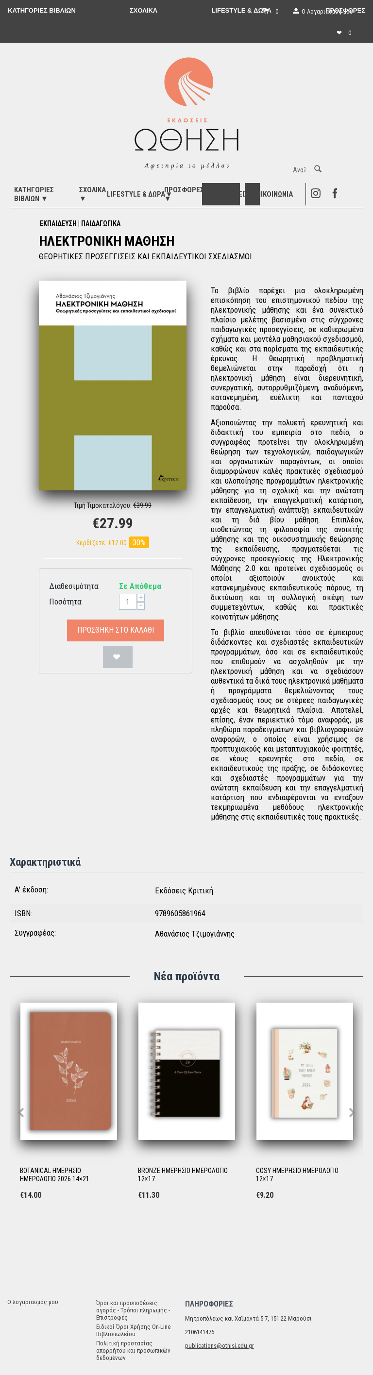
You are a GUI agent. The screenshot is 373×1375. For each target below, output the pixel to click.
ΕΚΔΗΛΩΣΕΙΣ (229, 194)
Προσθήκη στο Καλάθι (115, 630)
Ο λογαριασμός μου (32, 1302)
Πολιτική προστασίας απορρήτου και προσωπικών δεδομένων (133, 1350)
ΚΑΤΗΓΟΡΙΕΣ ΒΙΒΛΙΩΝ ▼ (34, 194)
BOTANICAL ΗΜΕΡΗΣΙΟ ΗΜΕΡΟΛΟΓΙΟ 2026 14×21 (54, 1175)
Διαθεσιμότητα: (74, 586)
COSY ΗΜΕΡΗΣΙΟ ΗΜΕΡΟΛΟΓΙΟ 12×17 (297, 1175)
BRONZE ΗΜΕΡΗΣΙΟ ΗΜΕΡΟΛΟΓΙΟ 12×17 (183, 1175)
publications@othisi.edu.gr (219, 1345)
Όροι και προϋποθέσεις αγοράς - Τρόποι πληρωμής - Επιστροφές (133, 1310)
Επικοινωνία (273, 194)
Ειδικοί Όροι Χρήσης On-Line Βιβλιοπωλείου (133, 1330)
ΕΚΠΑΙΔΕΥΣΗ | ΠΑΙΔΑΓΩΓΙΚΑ (80, 223)
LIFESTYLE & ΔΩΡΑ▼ (139, 194)
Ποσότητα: (66, 601)
